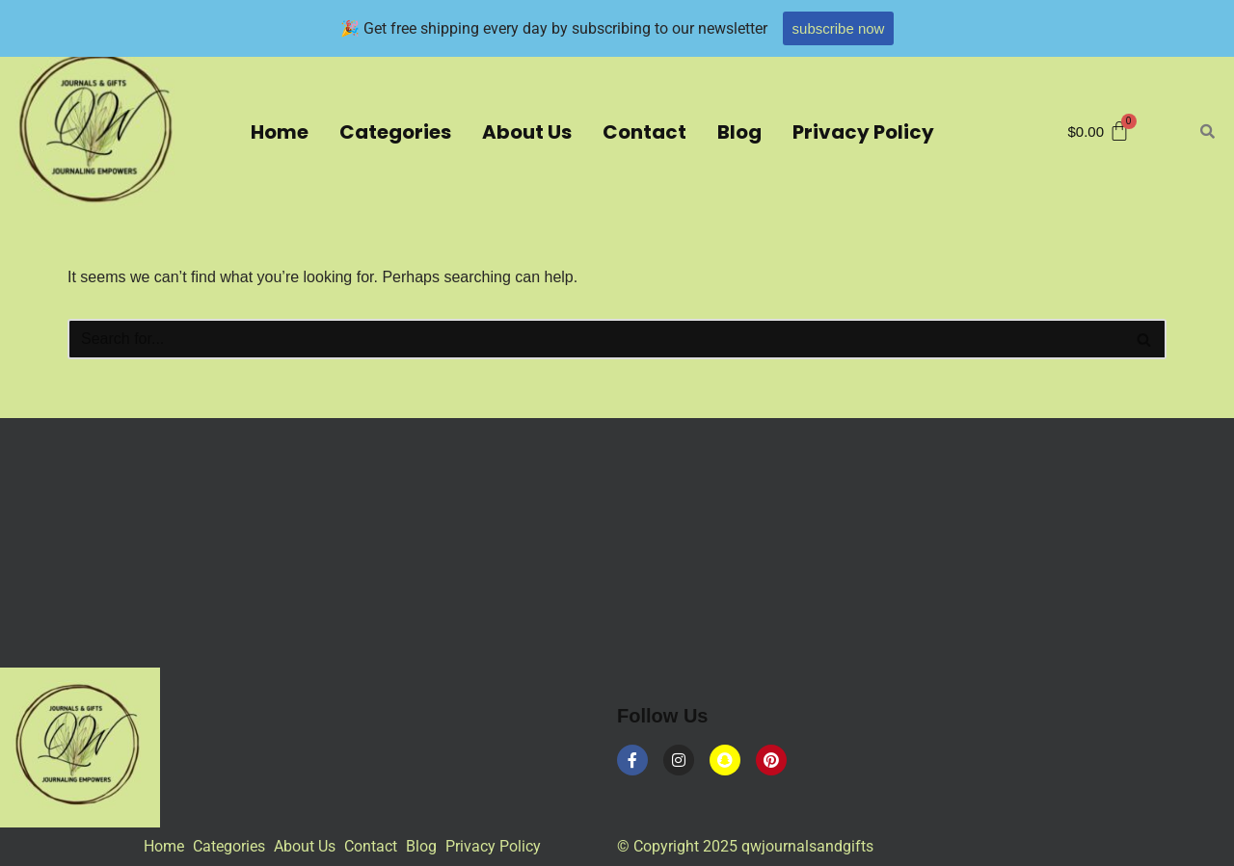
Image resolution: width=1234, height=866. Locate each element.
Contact (644, 132)
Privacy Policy (863, 132)
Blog (739, 132)
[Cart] (1099, 131)
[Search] (595, 339)
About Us (527, 132)
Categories (395, 132)
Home (279, 132)
